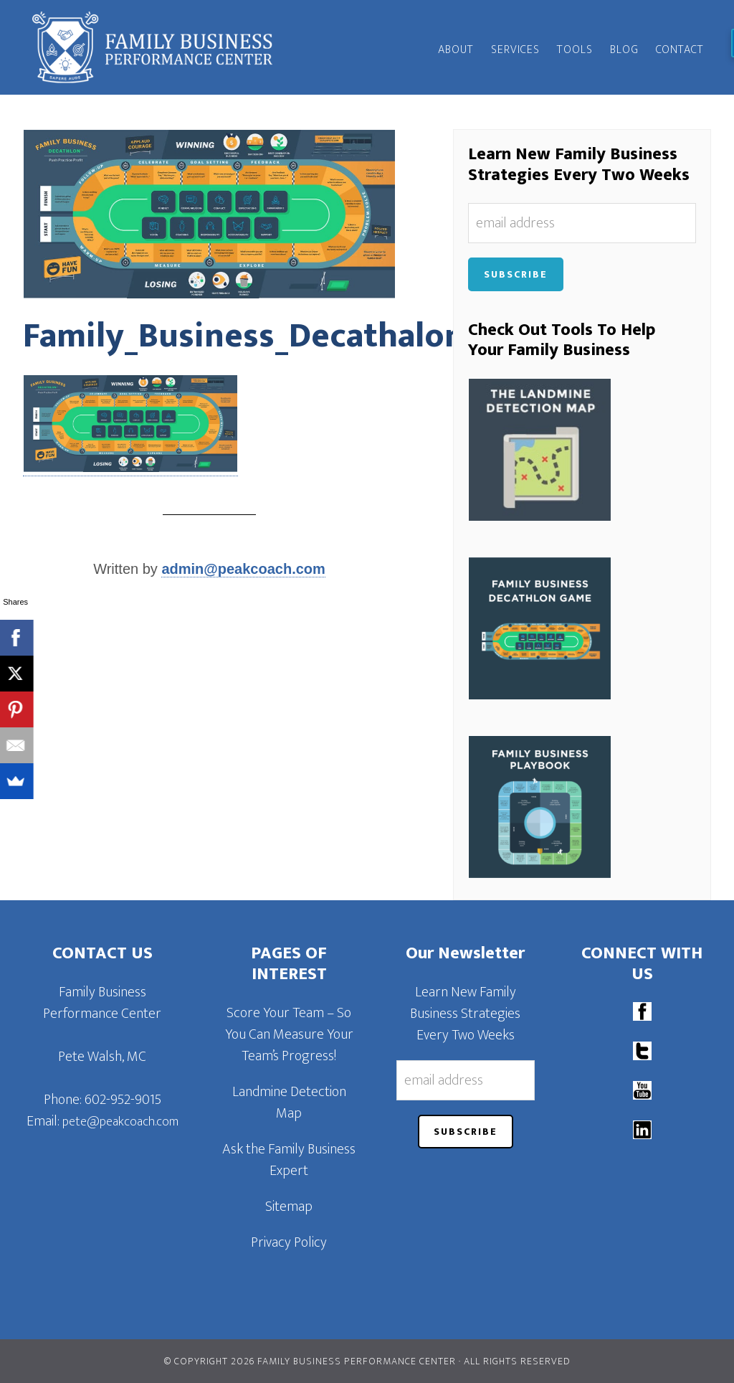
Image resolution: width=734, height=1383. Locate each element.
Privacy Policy (289, 1242)
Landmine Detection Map (289, 1102)
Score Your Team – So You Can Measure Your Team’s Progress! (289, 1034)
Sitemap (289, 1206)
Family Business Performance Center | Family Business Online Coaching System (152, 47)
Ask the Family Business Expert (289, 1160)
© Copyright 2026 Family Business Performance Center (310, 1361)
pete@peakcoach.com (120, 1122)
